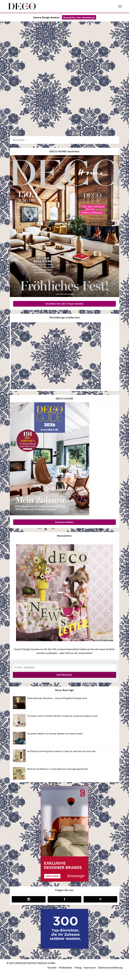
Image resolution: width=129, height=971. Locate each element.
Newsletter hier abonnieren (79, 17)
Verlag (77, 967)
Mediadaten (65, 967)
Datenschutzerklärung (110, 967)
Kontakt (52, 967)
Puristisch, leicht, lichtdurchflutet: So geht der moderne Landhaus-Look (62, 715)
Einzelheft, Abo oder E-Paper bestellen (64, 303)
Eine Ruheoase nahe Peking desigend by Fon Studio (35, 73)
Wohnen (26, 123)
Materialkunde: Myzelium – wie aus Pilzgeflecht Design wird (57, 698)
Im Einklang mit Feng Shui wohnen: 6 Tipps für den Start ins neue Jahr (61, 751)
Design (17, 123)
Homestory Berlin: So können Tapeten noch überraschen (55, 733)
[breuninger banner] (64, 880)
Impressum (90, 967)
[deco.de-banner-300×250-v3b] (64, 947)
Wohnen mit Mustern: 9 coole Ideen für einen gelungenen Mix (57, 769)
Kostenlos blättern (64, 522)
